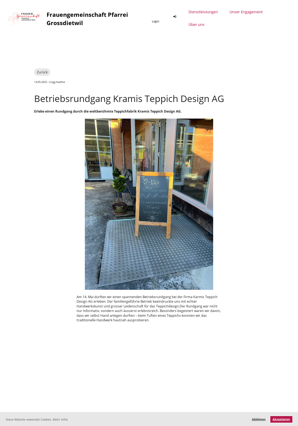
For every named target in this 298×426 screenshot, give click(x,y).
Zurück (42, 72)
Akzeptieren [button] (281, 419)
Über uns (196, 24)
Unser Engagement (246, 11)
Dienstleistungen (203, 11)
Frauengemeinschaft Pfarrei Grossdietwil (87, 19)
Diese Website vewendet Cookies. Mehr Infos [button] (37, 419)
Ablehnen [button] (259, 419)
